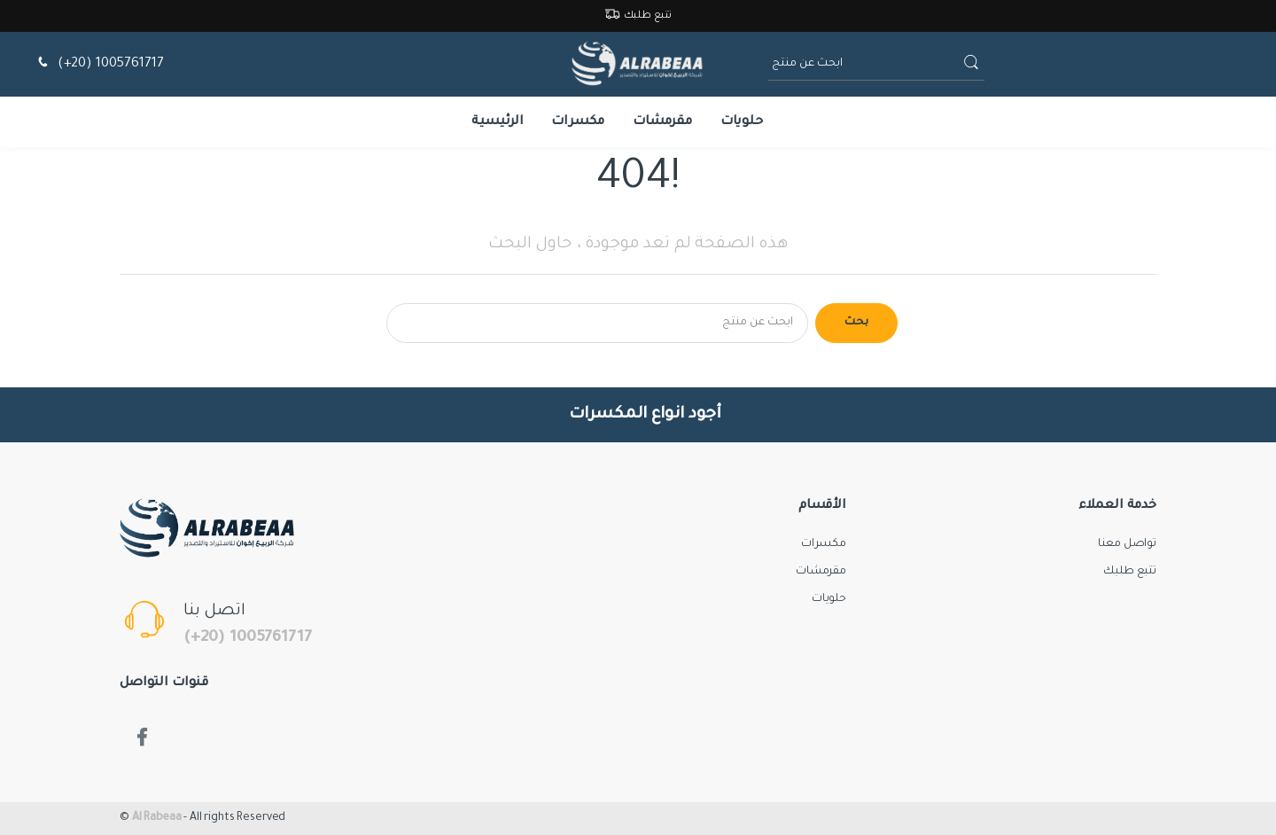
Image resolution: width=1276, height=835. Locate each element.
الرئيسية (497, 122)
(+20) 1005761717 (99, 64)
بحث (856, 322)
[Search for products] (597, 322)
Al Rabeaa (157, 818)
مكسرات (577, 122)
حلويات (741, 122)
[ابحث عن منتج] (863, 64)
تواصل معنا (1127, 544)
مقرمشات (662, 122)
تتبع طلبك (638, 16)
